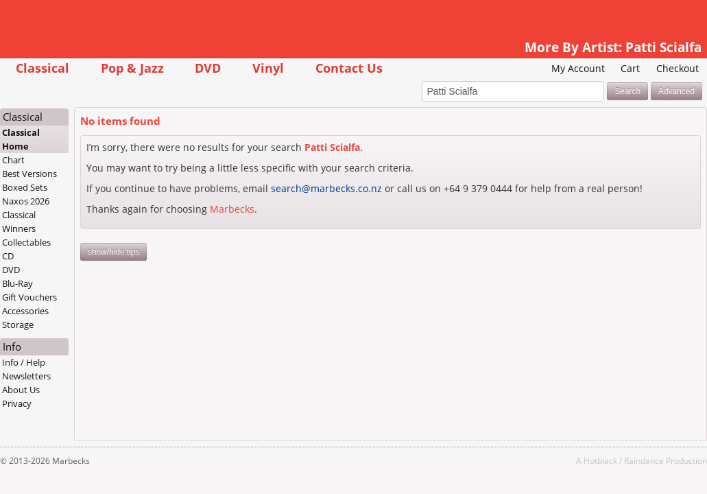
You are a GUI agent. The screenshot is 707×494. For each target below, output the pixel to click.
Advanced (648, 92)
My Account (549, 68)
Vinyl (296, 67)
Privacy (45, 404)
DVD (237, 67)
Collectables (55, 243)
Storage (46, 325)
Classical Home (50, 140)
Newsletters (55, 376)
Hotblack (572, 461)
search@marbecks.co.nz (354, 189)
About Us (50, 390)
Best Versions (58, 174)
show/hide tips (141, 266)
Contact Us (377, 67)
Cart (602, 68)
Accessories (54, 311)
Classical (70, 67)
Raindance (616, 461)
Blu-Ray (46, 284)
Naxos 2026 (54, 202)
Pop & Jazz (160, 67)
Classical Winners (47, 222)
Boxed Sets (53, 188)
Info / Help (52, 363)
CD (37, 256)
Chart (42, 160)
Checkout (649, 68)
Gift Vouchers (58, 298)
